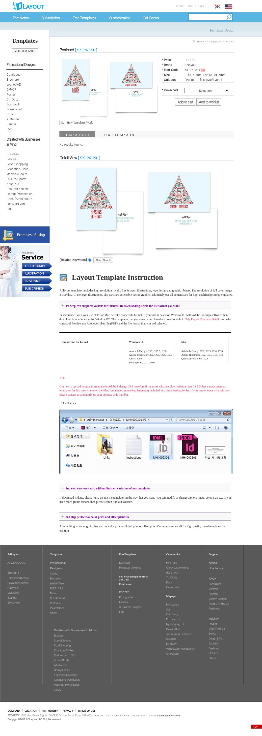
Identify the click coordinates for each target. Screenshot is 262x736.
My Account (172, 604)
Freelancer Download (130, 567)
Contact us (69, 403)
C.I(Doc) (12, 99)
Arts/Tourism (60, 665)
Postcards (55, 603)
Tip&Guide (171, 577)
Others (53, 613)
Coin (168, 609)
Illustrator (123, 602)
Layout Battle (173, 587)
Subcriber (171, 638)
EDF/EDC (124, 592)
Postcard (12, 104)
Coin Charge (172, 614)
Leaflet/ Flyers (57, 583)
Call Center (151, 17)
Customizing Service (17, 583)
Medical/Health (16, 174)
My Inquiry (171, 643)
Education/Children (64, 650)
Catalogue (13, 74)
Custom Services (217, 599)
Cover (10, 114)
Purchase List (173, 619)
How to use (216, 568)
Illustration (12, 597)
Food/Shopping (17, 164)
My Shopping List (175, 624)
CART (201, 6)
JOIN (190, 6)
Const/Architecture (19, 198)
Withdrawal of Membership (180, 648)
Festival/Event (16, 203)
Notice (213, 563)
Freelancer (214, 608)
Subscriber (12, 588)
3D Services (13, 602)
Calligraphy (13, 592)
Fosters (54, 593)
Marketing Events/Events (66, 684)
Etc (8, 129)
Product (213, 624)
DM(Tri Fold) (56, 588)
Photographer (126, 597)
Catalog (54, 573)
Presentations (57, 608)
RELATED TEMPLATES (118, 135)
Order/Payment (217, 628)
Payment (213, 594)
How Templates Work (80, 122)
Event (169, 582)
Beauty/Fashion (17, 189)
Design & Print (216, 638)
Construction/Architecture (67, 679)
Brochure (12, 79)
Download (124, 562)
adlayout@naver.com (168, 715)
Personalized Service (17, 578)
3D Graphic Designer (130, 607)
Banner (11, 124)
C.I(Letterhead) (57, 598)
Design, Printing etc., (219, 603)
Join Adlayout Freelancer (178, 634)
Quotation (214, 643)
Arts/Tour (12, 184)
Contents (213, 589)
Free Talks (171, 562)
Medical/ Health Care (65, 655)
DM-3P (11, 89)
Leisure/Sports (16, 179)
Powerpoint (14, 109)
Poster (10, 94)
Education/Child (17, 169)
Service (11, 159)
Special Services (62, 640)
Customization (119, 17)
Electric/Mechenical (19, 194)
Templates (20, 17)
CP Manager (172, 653)
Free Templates (84, 17)
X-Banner (13, 119)
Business (12, 154)
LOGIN (179, 6)
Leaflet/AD (13, 84)
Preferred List (173, 629)
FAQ (121, 612)
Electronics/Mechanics (65, 675)
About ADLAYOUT (17, 562)
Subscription (50, 17)
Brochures (55, 578)
